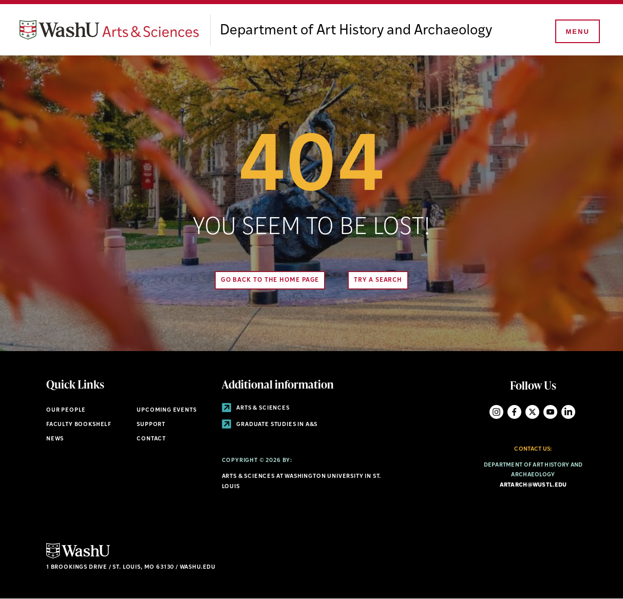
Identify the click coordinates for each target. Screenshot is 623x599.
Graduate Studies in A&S (270, 425)
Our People (66, 410)
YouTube (550, 412)
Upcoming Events (166, 410)
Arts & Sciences (256, 408)
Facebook (514, 412)
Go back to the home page (270, 280)
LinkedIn (568, 412)
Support (151, 425)
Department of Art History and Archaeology (356, 31)
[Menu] (577, 32)
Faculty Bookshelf (78, 425)
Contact (151, 439)
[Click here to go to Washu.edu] (78, 557)
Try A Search (378, 280)
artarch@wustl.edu (533, 485)
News (55, 439)
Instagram (496, 412)
